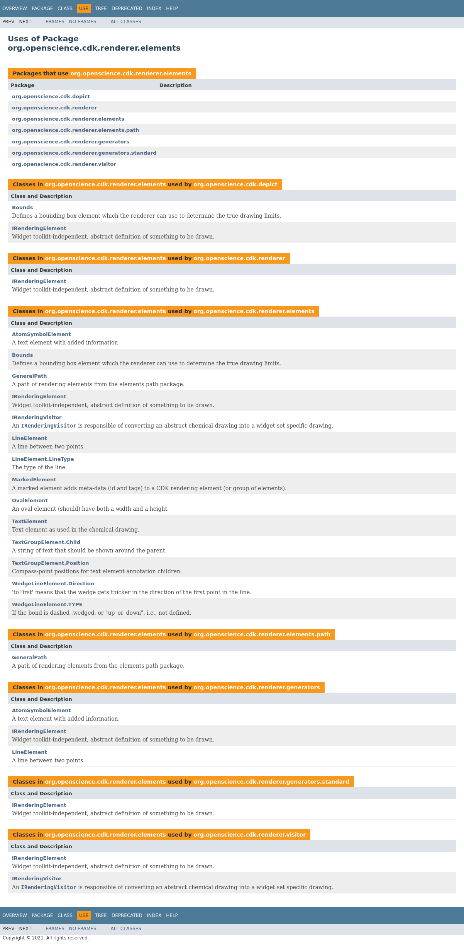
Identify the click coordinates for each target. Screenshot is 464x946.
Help (172, 8)
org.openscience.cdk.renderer (54, 108)
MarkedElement (34, 479)
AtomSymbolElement (41, 334)
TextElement (29, 521)
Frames (55, 21)
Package (42, 8)
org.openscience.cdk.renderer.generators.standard (84, 153)
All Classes (126, 21)
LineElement (29, 438)
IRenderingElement (39, 228)
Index (154, 8)
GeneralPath (29, 376)
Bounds (22, 207)
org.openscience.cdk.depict (51, 96)
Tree (101, 8)
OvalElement (30, 500)
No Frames (83, 21)
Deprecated (127, 8)
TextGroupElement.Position (50, 563)
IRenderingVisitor (37, 417)
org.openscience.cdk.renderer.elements (130, 73)
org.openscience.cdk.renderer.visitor (64, 164)
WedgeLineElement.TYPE (47, 604)
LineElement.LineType (43, 459)
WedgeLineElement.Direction (53, 583)
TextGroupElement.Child (46, 542)
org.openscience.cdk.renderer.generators (70, 142)
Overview (14, 8)
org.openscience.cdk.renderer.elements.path (75, 130)
